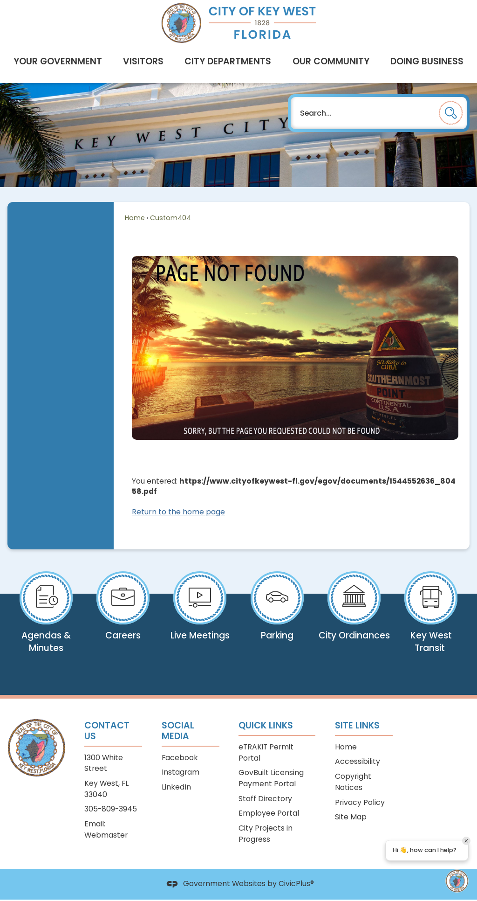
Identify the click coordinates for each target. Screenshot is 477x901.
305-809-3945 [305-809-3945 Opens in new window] (110, 809)
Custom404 (170, 217)
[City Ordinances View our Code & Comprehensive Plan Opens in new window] (353, 616)
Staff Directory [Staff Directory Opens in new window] (265, 798)
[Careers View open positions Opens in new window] (122, 612)
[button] (451, 113)
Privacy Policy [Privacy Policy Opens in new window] (360, 802)
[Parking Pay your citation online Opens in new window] (276, 616)
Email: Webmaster (106, 829)
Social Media (178, 730)
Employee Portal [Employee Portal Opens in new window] (268, 813)
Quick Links (265, 725)
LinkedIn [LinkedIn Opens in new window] (176, 787)
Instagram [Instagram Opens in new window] (180, 772)
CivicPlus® (296, 883)
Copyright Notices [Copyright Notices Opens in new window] (353, 782)
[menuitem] (57, 61)
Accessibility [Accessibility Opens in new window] (357, 761)
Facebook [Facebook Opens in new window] (180, 757)
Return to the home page (178, 511)
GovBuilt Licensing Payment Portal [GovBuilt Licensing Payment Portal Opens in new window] (271, 778)
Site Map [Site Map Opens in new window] (351, 816)
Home (135, 217)
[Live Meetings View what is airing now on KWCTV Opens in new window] (200, 616)
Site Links (357, 725)
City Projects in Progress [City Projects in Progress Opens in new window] (265, 834)
